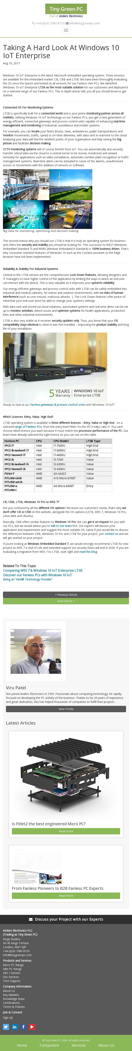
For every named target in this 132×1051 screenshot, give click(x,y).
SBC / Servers (11, 973)
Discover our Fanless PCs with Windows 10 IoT (37, 575)
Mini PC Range (12, 969)
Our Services (11, 977)
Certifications (11, 1003)
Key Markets (11, 995)
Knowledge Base (14, 999)
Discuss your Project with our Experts (66, 919)
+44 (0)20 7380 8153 (48, 23)
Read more (66, 831)
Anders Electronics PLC (18, 930)
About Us (9, 991)
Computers (49, 1045)
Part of (66, 11)
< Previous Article (66, 595)
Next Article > (66, 601)
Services (79, 1045)
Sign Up (8, 1017)
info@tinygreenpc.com (83, 23)
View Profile (66, 709)
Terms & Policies (14, 1007)
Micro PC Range (13, 965)
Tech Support (11, 981)
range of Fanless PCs (28, 427)
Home (22, 1045)
